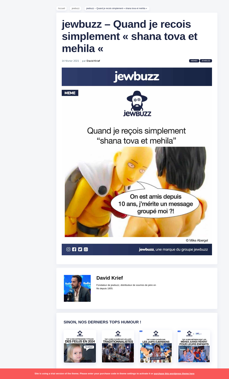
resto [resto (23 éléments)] (24, 275)
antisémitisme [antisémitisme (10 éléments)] (17, 184)
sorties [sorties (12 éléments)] (12, 288)
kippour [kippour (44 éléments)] (13, 233)
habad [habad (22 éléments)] (20, 212)
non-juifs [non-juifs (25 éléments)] (13, 254)
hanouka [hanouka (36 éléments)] (13, 219)
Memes (196, 63)
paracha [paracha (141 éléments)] (27, 254)
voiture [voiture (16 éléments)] (30, 316)
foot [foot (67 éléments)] (11, 212)
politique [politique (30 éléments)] (13, 268)
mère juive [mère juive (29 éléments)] (33, 247)
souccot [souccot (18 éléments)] (25, 288)
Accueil (63, 9)
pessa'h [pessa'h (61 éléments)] (26, 261)
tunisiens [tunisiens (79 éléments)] (28, 309)
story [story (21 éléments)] (11, 295)
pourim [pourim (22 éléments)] (26, 268)
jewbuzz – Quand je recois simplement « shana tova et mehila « (131, 38)
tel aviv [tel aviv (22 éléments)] (23, 302)
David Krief (95, 63)
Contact (12, 152)
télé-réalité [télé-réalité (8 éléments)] (15, 316)
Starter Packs (16, 130)
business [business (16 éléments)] (23, 198)
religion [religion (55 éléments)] (12, 275)
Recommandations (20, 141)
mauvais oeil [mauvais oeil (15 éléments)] (16, 247)
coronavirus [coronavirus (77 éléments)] (15, 205)
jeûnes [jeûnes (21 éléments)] (27, 226)
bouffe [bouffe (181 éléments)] (30, 191)
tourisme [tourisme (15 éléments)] (13, 309)
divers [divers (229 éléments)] (29, 205)
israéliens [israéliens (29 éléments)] (14, 226)
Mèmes (12, 125)
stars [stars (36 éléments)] (36, 288)
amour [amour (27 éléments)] (20, 177)
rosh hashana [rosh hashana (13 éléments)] (16, 281)
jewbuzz (77, 9)
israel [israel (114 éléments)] (25, 219)
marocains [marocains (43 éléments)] (27, 240)
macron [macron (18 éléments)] (25, 233)
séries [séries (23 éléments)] (12, 302)
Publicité (13, 146)
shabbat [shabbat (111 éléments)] (33, 281)
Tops (10, 136)
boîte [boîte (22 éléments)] (11, 198)
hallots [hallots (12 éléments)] (32, 212)
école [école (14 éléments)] (25, 323)
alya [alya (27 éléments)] (10, 177)
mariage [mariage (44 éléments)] (13, 240)
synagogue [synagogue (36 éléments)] (25, 295)
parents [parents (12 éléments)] (13, 261)
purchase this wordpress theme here (174, 373)
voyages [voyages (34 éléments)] (13, 323)
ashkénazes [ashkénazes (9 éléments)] (15, 191)
